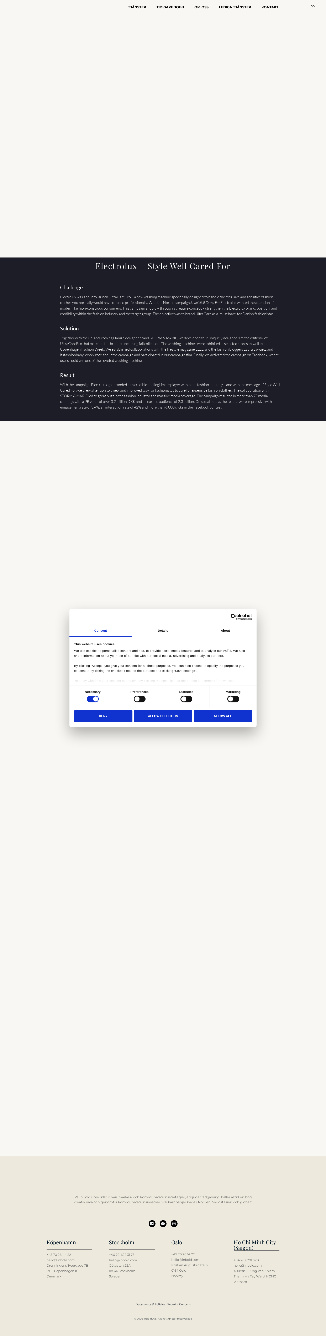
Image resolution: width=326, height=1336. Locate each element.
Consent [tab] (100, 630)
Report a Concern (179, 1304)
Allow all (223, 716)
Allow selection (163, 716)
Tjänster (137, 7)
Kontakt (270, 7)
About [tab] (225, 630)
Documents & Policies (150, 1304)
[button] (313, 6)
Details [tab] (163, 630)
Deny (103, 716)
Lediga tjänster (235, 7)
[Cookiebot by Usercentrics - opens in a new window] (234, 617)
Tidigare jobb (170, 7)
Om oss (201, 7)
